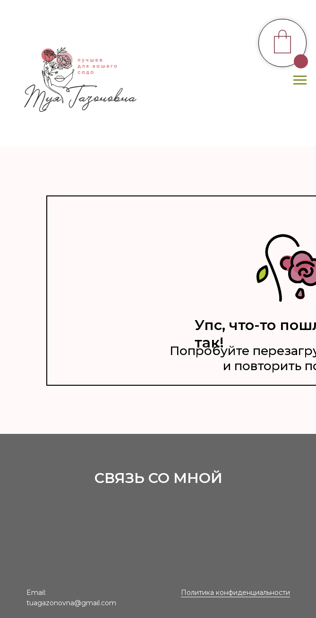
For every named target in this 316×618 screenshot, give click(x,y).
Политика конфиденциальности (235, 592)
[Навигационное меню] (300, 80)
